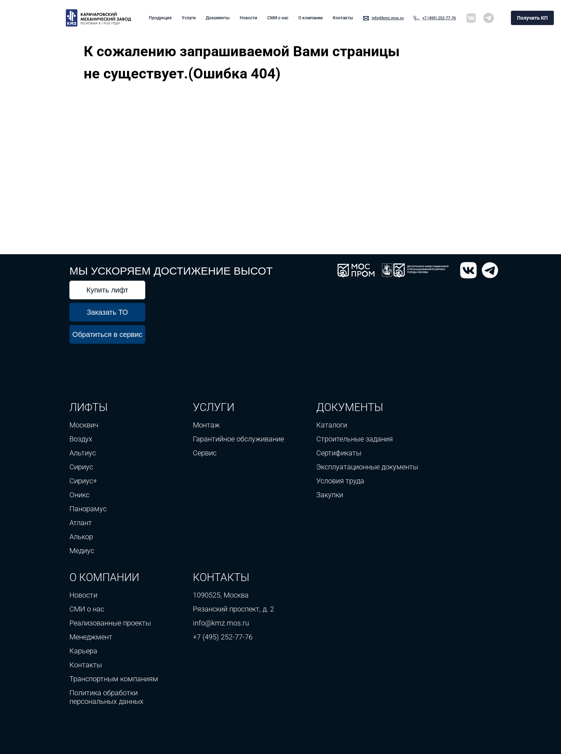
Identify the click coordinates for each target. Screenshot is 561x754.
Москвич (83, 425)
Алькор (81, 536)
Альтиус (82, 453)
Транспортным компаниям (114, 679)
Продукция (160, 17)
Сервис (204, 453)
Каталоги (331, 425)
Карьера (83, 651)
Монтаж (206, 425)
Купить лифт (107, 290)
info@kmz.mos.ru (388, 18)
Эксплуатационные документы (367, 467)
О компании (310, 17)
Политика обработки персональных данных (106, 697)
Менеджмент (90, 637)
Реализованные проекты (110, 623)
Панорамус (88, 508)
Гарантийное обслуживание (238, 439)
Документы (218, 17)
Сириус (81, 467)
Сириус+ (83, 481)
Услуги (189, 17)
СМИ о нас (277, 17)
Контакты (343, 17)
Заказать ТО (107, 312)
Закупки (329, 494)
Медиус (81, 550)
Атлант (80, 522)
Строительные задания (354, 439)
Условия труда (340, 481)
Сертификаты (338, 453)
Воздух (80, 439)
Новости (248, 17)
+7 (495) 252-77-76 (439, 18)
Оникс (79, 494)
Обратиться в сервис (107, 334)
